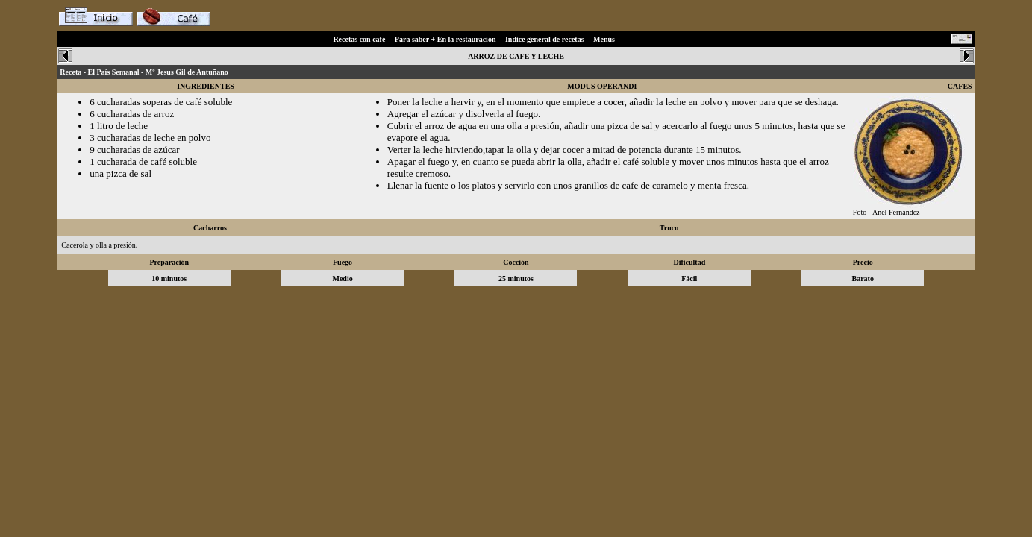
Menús (604, 39)
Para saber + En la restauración (445, 39)
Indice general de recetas (544, 39)
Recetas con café (359, 39)
